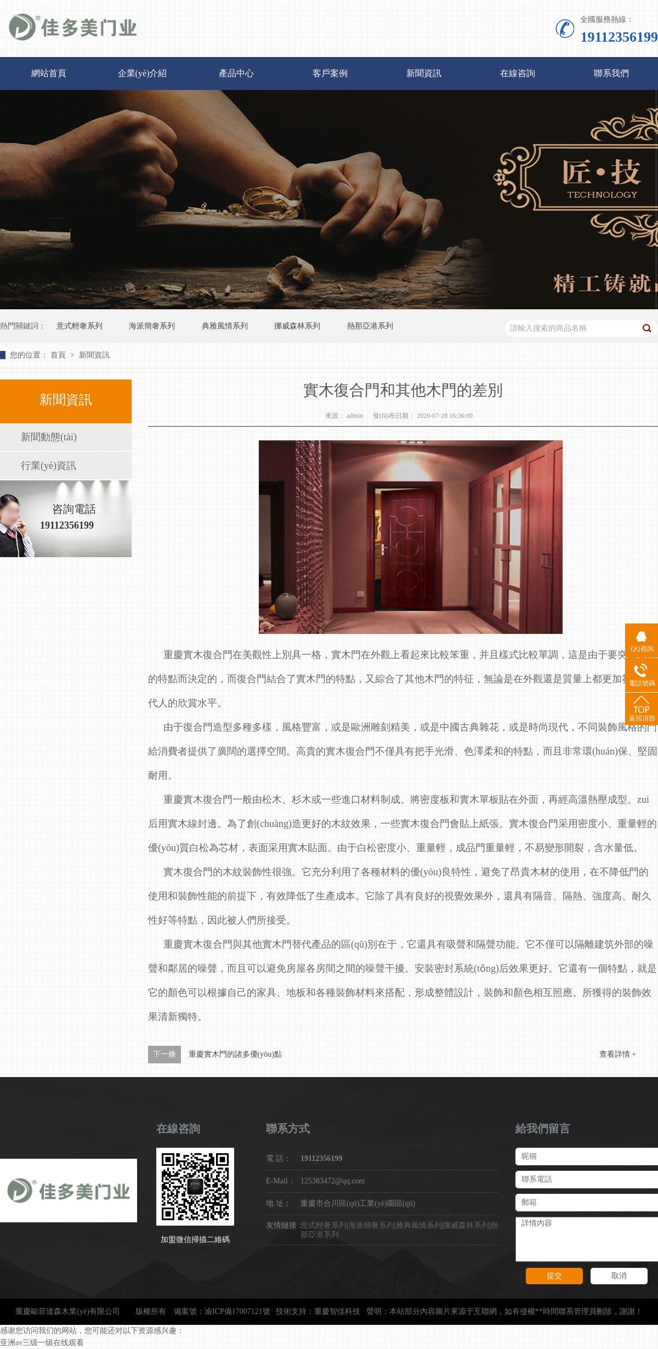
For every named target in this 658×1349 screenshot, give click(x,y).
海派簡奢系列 (152, 326)
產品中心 (236, 73)
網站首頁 (48, 73)
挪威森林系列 (297, 326)
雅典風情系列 (419, 1225)
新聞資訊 (423, 73)
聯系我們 (611, 73)
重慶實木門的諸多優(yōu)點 (235, 1054)
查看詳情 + (617, 1054)
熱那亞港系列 (370, 326)
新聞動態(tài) (49, 437)
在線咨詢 (517, 73)
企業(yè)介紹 (142, 73)
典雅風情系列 (225, 326)
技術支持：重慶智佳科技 (318, 1311)
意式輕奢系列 (79, 326)
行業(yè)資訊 (48, 465)
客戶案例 (330, 73)
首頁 (59, 355)
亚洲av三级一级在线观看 (42, 1343)
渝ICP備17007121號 (237, 1311)
